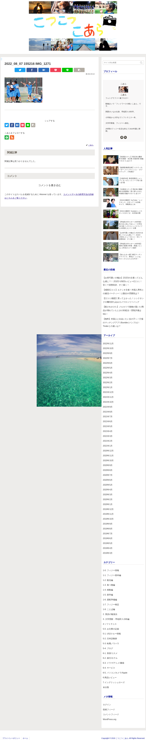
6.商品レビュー (110, 677)
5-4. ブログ (108, 648)
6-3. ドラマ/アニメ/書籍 (113, 663)
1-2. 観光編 (108, 580)
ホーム (25, 738)
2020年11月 (108, 456)
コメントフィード (111, 714)
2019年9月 (108, 524)
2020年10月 (108, 460)
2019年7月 (108, 534)
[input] (123, 62)
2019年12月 (108, 509)
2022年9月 (108, 353)
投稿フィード (109, 709)
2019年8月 (108, 529)
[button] (141, 62)
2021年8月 (108, 412)
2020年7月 (108, 475)
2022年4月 (108, 373)
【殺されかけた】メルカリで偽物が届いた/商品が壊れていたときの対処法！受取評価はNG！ (123, 310)
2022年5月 (108, 368)
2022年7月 (108, 358)
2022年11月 (108, 343)
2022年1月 (108, 387)
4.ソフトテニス (110, 624)
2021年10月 (108, 402)
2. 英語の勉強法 (110, 614)
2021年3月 (108, 436)
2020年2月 (108, 499)
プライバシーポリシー (11, 738)
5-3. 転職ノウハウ (111, 643)
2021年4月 (108, 431)
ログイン (107, 705)
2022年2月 (108, 382)
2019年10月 (108, 519)
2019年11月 (108, 514)
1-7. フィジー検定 (111, 604)
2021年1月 (108, 446)
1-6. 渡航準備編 (110, 600)
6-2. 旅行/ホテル (110, 658)
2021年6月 (108, 421)
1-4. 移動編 (108, 590)
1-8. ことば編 (109, 609)
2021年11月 (108, 397)
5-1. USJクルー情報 (112, 634)
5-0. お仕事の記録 (111, 629)
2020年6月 (108, 480)
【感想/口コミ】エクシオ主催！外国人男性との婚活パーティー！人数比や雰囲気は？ (123, 292)
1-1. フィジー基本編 (112, 575)
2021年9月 (108, 407)
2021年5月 (108, 426)
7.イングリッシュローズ (114, 682)
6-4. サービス (109, 668)
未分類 (106, 687)
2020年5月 (108, 485)
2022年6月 (108, 363)
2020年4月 (108, 490)
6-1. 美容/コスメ (110, 653)
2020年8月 (108, 470)
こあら (123, 95)
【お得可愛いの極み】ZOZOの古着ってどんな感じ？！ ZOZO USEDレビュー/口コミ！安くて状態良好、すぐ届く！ (123, 281)
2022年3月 (108, 378)
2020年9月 (108, 465)
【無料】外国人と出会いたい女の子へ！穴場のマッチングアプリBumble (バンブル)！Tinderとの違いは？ (123, 322)
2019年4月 (108, 548)
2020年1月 (108, 504)
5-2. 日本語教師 (110, 639)
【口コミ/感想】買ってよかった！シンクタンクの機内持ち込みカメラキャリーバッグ (123, 300)
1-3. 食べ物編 (109, 585)
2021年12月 (108, 392)
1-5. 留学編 (108, 595)
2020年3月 (108, 494)
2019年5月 (108, 543)
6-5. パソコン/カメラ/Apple (115, 673)
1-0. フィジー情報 (111, 570)
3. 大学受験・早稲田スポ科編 (116, 619)
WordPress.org (109, 719)
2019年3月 (108, 553)
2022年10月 (108, 348)
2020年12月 (108, 451)
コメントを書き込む (49, 185)
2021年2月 (108, 441)
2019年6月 (108, 538)
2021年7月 (108, 416)
